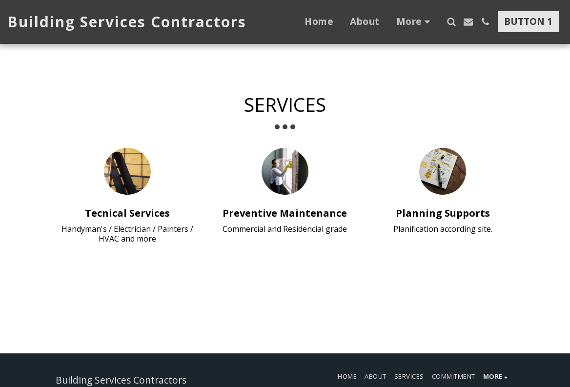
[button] (451, 21)
